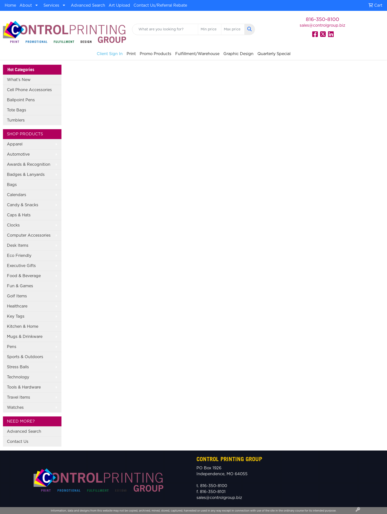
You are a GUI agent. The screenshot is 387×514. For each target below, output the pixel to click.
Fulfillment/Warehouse (197, 54)
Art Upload (119, 5)
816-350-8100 (322, 19)
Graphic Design (238, 54)
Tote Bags (16, 110)
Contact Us (17, 442)
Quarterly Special (273, 54)
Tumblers (16, 120)
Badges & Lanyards (26, 175)
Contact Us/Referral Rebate (160, 5)
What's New (19, 80)
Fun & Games (20, 286)
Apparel (14, 144)
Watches (15, 408)
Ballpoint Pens (21, 100)
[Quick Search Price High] (233, 29)
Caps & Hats (19, 215)
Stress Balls (18, 367)
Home (10, 5)
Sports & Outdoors (25, 357)
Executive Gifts (21, 266)
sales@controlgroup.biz (322, 25)
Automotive (18, 154)
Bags (12, 185)
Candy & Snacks (22, 205)
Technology (18, 377)
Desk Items (17, 245)
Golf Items (17, 296)
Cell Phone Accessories (29, 90)
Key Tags (15, 316)
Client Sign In (110, 54)
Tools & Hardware (24, 387)
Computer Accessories (29, 235)
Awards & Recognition (28, 164)
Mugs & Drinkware (24, 337)
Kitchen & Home (22, 327)
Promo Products (155, 54)
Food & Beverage (24, 276)
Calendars (16, 195)
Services (51, 5)
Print (131, 54)
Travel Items (18, 397)
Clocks (13, 225)
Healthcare (17, 306)
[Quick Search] (165, 29)
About (25, 5)
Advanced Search (88, 5)
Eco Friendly (19, 256)
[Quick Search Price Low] (209, 29)
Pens (11, 347)
